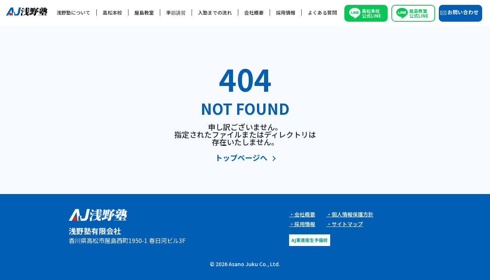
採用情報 (285, 12)
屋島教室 (144, 12)
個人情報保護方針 (352, 214)
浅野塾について (73, 12)
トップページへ (241, 158)
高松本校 (112, 12)
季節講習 (176, 12)
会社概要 (254, 12)
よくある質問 (322, 12)
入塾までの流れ (215, 12)
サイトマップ (347, 224)
